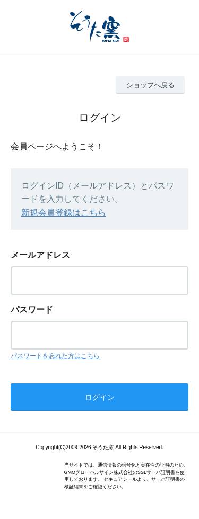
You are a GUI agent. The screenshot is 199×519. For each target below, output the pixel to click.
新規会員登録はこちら (63, 212)
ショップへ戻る (150, 85)
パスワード (32, 309)
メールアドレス (40, 255)
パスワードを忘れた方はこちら (55, 356)
